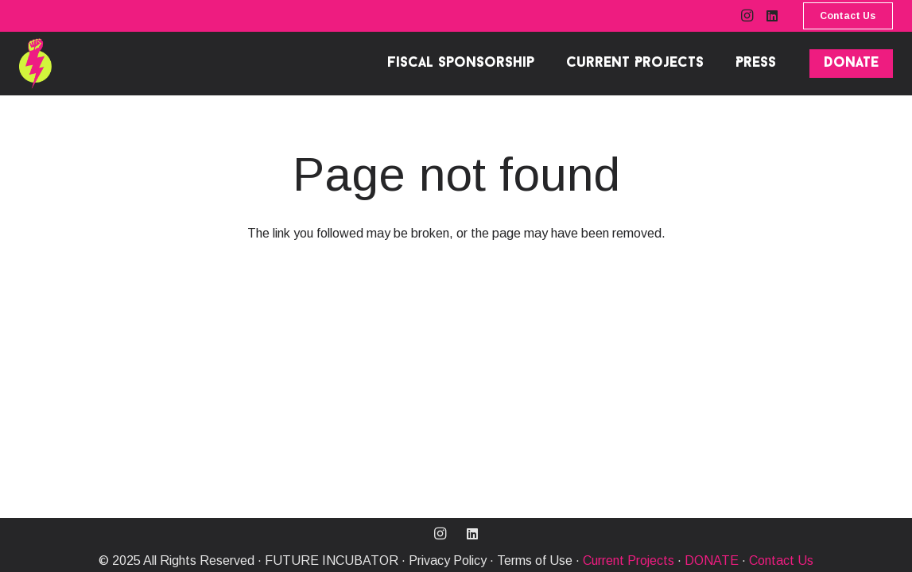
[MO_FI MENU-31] (35, 64)
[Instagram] (746, 16)
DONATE (712, 560)
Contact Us (781, 560)
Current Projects (628, 560)
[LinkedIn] (772, 16)
